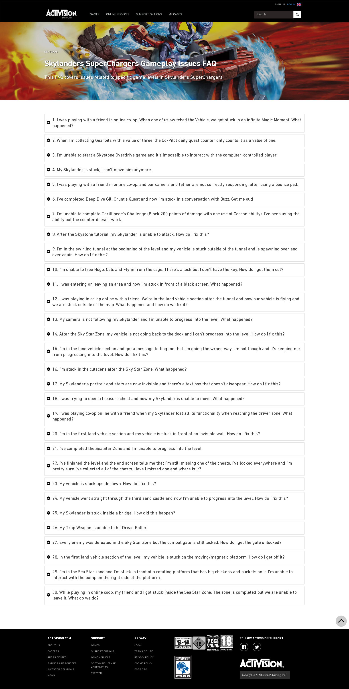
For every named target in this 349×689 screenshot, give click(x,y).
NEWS (51, 675)
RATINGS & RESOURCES (62, 663)
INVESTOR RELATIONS (61, 669)
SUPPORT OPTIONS (149, 14)
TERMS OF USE (143, 651)
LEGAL (138, 645)
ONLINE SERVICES (117, 14)
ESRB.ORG (140, 669)
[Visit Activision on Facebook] (244, 647)
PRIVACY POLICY (144, 657)
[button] (299, 4)
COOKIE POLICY (143, 663)
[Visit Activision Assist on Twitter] (257, 647)
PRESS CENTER (57, 657)
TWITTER (96, 673)
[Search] (297, 14)
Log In (291, 4)
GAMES (94, 14)
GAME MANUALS (100, 657)
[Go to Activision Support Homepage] (63, 14)
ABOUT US (54, 645)
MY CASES (175, 14)
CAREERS (53, 651)
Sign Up (280, 4)
